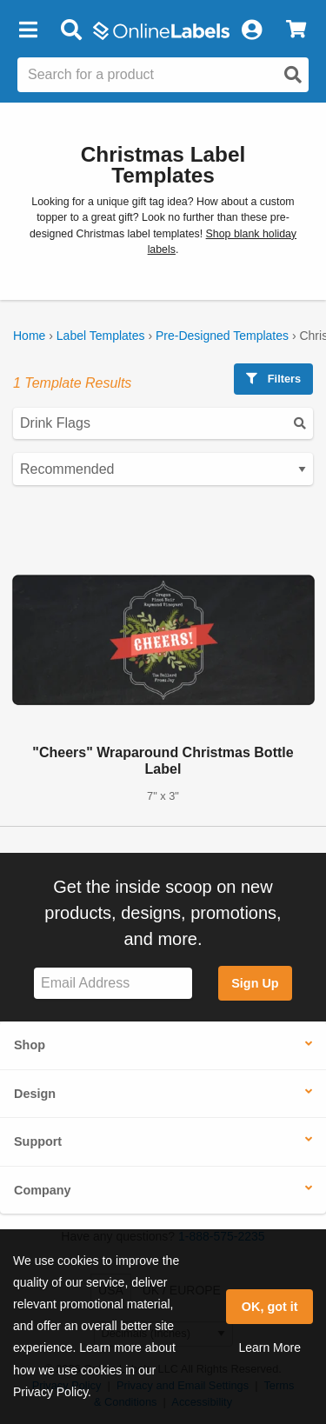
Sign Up (254, 983)
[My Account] (251, 30)
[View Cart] (296, 30)
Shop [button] (29, 1045)
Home (29, 336)
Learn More (269, 1347)
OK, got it (270, 1307)
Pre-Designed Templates (222, 336)
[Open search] (293, 74)
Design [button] (35, 1094)
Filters (273, 378)
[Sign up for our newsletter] (113, 984)
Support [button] (38, 1141)
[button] (28, 30)
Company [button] (42, 1190)
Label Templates (101, 336)
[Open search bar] (71, 30)
